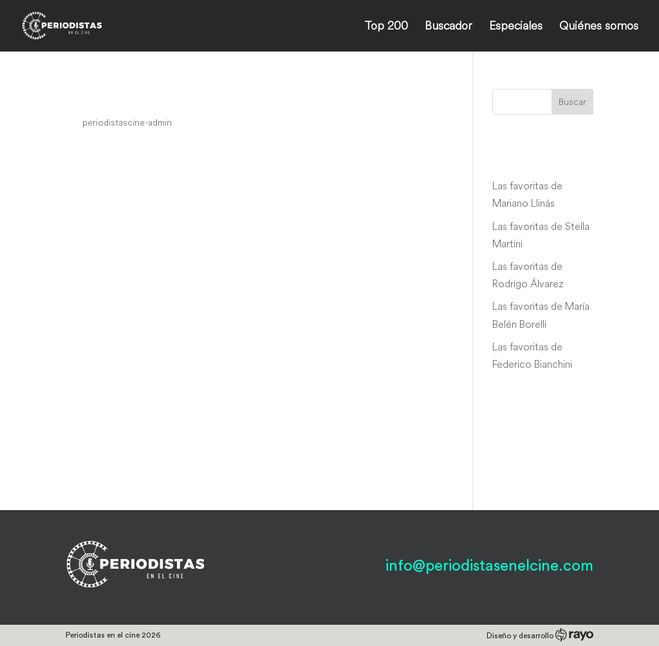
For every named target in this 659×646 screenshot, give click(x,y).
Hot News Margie (135, 98)
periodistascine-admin (127, 122)
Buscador (448, 27)
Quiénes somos (598, 27)
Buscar (572, 102)
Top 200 (386, 27)
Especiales (516, 27)
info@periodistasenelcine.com (489, 566)
